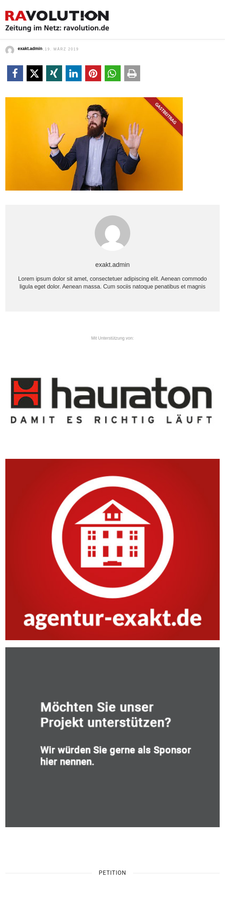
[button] (15, 73)
